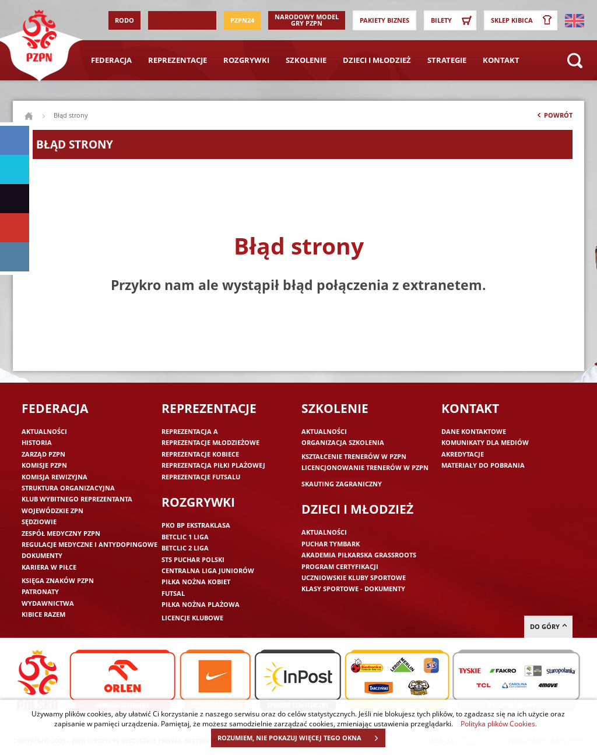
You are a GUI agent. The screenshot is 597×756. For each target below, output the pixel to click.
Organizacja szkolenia (342, 442)
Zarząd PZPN (43, 454)
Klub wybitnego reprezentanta (77, 498)
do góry (548, 626)
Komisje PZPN (44, 465)
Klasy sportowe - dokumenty (353, 588)
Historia (37, 442)
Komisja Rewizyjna (54, 476)
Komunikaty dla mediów (485, 442)
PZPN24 (242, 20)
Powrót (554, 118)
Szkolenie (306, 60)
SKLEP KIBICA (523, 20)
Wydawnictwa (48, 603)
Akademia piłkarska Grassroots (358, 554)
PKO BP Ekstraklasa (195, 525)
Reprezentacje (177, 60)
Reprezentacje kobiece (200, 454)
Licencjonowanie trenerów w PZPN (365, 467)
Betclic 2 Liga (185, 547)
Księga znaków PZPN (58, 580)
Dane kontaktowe (473, 431)
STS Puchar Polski (192, 559)
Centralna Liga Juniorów (207, 570)
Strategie (446, 60)
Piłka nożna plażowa (200, 604)
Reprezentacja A (189, 431)
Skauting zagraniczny (341, 483)
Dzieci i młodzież (377, 60)
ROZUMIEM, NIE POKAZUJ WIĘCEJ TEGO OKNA (301, 738)
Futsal (173, 593)
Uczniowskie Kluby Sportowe (353, 577)
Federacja (111, 60)
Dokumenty (42, 555)
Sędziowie (39, 521)
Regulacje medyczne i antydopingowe (89, 544)
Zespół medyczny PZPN (61, 533)
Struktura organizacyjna (68, 487)
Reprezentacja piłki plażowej (213, 465)
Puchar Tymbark (330, 543)
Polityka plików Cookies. (499, 723)
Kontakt (501, 60)
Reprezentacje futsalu (200, 476)
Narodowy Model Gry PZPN (307, 19)
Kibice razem (43, 614)
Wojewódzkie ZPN (52, 510)
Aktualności (44, 431)
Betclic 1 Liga (185, 536)
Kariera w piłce (49, 567)
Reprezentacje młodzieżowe (210, 442)
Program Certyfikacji (339, 566)
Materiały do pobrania (483, 465)
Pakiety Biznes (384, 20)
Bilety (453, 20)
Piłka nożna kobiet (195, 581)
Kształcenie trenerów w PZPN (353, 456)
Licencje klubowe (192, 617)
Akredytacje (462, 454)
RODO (124, 20)
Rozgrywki (246, 60)
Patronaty (40, 591)
